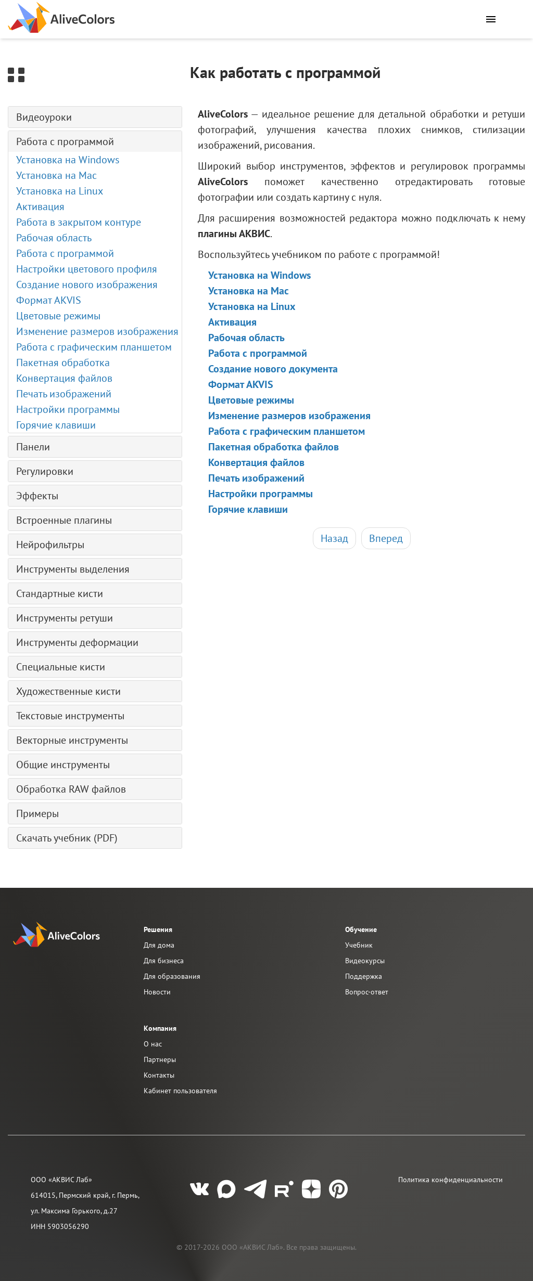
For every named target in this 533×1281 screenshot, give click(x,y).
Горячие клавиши (56, 425)
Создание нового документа (273, 369)
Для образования (172, 976)
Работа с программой (65, 141)
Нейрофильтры (50, 544)
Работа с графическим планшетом (94, 347)
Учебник (359, 945)
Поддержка (363, 976)
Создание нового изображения (87, 284)
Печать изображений (63, 393)
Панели (33, 447)
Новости (157, 992)
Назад (334, 538)
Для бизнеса (164, 960)
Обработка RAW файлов (71, 789)
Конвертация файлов (64, 378)
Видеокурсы (365, 960)
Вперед (386, 538)
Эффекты (37, 495)
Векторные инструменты (72, 740)
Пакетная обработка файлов (273, 447)
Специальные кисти (60, 667)
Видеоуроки (44, 117)
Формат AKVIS (48, 300)
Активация (40, 206)
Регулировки (44, 471)
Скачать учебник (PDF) (67, 838)
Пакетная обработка (63, 362)
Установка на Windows (67, 159)
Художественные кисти (68, 691)
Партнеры (160, 1059)
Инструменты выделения (73, 569)
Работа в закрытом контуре (78, 222)
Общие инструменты (63, 764)
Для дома (159, 945)
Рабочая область (54, 237)
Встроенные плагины (64, 520)
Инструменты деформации (77, 642)
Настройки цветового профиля (86, 269)
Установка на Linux (59, 191)
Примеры (37, 813)
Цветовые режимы (58, 315)
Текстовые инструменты (70, 715)
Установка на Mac (56, 175)
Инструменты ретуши (64, 618)
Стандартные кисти (59, 593)
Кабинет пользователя (180, 1090)
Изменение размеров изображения (97, 331)
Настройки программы (68, 409)
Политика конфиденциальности (450, 1179)
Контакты (159, 1075)
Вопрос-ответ (366, 992)
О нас (153, 1044)
